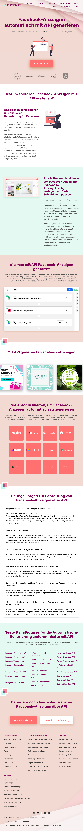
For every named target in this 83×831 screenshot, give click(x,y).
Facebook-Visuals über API (15, 661)
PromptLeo (26, 821)
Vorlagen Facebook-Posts (13, 802)
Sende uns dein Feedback (36, 818)
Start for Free (41, 63)
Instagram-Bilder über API (15, 672)
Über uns (20, 825)
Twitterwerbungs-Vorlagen (13, 794)
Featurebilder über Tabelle (37, 770)
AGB (37, 825)
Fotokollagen (8, 755)
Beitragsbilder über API (66, 684)
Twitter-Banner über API (40, 685)
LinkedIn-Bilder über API (40, 670)
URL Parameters (66, 467)
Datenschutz (57, 825)
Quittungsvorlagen (10, 806)
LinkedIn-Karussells (11, 766)
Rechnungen (8, 763)
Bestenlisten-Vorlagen (12, 779)
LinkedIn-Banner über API (41, 660)
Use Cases (30, 825)
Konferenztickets (10, 747)
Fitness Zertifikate (65, 739)
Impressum (46, 825)
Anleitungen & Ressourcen (37, 759)
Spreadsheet (66, 450)
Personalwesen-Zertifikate (68, 759)
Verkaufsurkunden (65, 763)
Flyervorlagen (9, 783)
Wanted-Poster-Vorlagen (13, 787)
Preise (55, 7)
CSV (50, 450)
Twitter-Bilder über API (66, 657)
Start (6, 825)
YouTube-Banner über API (67, 672)
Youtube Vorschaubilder (12, 739)
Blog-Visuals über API (65, 680)
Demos (52, 3)
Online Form (49, 467)
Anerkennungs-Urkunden (68, 747)
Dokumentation (64, 3)
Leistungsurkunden (66, 751)
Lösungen (41, 3)
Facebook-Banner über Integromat (40, 739)
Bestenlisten (8, 759)
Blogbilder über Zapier (35, 763)
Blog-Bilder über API (64, 676)
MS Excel (16, 467)
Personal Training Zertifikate (69, 743)
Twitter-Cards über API (66, 653)
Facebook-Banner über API (15, 653)
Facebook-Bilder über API (15, 657)
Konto (76, 7)
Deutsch (65, 7)
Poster (6, 751)
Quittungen (8, 743)
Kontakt (76, 3)
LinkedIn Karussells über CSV (38, 766)
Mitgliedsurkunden (65, 766)
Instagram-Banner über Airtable (39, 743)
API (33, 467)
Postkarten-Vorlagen (11, 791)
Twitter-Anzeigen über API (67, 661)
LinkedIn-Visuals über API (41, 681)
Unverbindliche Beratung (56, 720)
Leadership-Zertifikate (67, 755)
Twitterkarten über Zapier (37, 751)
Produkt (30, 3)
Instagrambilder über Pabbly (38, 747)
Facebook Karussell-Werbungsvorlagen (17, 798)
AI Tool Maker (32, 755)
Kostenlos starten (23, 720)
